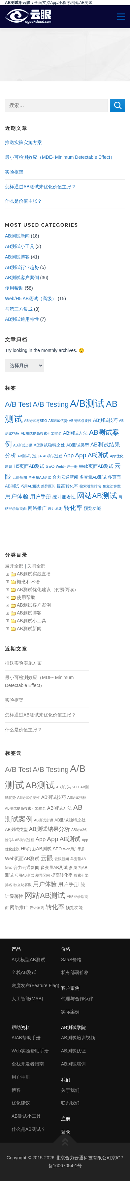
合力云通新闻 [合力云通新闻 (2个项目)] (65, 477)
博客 (16, 1090)
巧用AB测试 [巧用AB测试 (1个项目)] (30, 486)
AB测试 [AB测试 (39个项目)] (40, 785)
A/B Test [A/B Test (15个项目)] (18, 404)
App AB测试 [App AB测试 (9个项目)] (92, 455)
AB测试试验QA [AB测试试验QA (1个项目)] (29, 456)
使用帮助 (14, 288)
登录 (65, 1131)
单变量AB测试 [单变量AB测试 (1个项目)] (39, 477)
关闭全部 (36, 566)
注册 (65, 1118)
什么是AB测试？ (29, 1129)
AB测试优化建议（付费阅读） (48, 589)
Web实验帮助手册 (30, 1050)
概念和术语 (28, 581)
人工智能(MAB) (27, 998)
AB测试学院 (73, 1027)
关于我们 (70, 1090)
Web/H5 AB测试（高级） (30, 298)
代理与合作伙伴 (77, 998)
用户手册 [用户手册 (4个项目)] (40, 496)
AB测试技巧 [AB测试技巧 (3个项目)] (105, 420)
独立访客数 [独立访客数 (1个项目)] (112, 486)
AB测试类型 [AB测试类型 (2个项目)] (77, 445)
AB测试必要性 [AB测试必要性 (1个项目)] (80, 421)
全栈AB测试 (24, 972)
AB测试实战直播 (34, 573)
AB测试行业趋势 (22, 267)
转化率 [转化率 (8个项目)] (73, 507)
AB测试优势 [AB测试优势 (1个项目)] (58, 421)
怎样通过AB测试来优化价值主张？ (40, 186)
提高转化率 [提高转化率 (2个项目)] (67, 486)
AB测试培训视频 (78, 1037)
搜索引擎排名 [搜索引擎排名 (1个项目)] (90, 486)
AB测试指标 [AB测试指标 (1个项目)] (76, 797)
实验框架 (14, 172)
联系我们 (70, 1103)
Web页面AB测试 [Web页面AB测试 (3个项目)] (96, 466)
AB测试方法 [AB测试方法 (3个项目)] (75, 433)
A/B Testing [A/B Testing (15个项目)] (51, 404)
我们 (65, 1079)
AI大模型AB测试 (28, 959)
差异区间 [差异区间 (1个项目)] (48, 486)
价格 (65, 949)
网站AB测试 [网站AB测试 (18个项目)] (97, 496)
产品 (16, 949)
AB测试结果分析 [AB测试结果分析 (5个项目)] (49, 829)
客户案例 (70, 988)
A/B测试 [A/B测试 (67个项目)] (87, 403)
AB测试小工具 (19, 246)
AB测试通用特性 (22, 319)
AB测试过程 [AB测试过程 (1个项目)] (52, 456)
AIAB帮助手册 (26, 1037)
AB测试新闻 (17, 235)
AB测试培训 (73, 1064)
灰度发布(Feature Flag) (35, 985)
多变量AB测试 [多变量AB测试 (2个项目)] (93, 477)
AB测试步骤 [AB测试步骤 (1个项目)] (22, 445)
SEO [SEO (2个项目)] (50, 466)
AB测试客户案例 (22, 277)
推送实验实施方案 (23, 142)
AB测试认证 (73, 1050)
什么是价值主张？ (23, 201)
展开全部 (14, 566)
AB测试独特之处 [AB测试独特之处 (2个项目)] (49, 445)
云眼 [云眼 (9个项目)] (47, 858)
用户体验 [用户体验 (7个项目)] (17, 496)
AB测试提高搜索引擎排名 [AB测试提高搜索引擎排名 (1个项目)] (41, 433)
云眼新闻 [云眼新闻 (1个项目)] (20, 477)
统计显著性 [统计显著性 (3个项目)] (64, 496)
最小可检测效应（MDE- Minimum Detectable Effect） (60, 157)
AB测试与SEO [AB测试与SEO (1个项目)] (35, 421)
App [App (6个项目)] (69, 455)
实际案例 (70, 1011)
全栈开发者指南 (28, 1064)
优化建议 (21, 1103)
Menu (118, 16)
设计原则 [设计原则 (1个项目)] (55, 508)
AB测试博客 (17, 256)
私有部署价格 (75, 972)
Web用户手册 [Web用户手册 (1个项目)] (67, 466)
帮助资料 (21, 1027)
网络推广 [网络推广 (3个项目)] (37, 508)
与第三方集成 (19, 309)
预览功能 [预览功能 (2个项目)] (92, 508)
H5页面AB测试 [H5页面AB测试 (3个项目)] (29, 466)
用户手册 (21, 1077)
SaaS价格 (71, 959)
